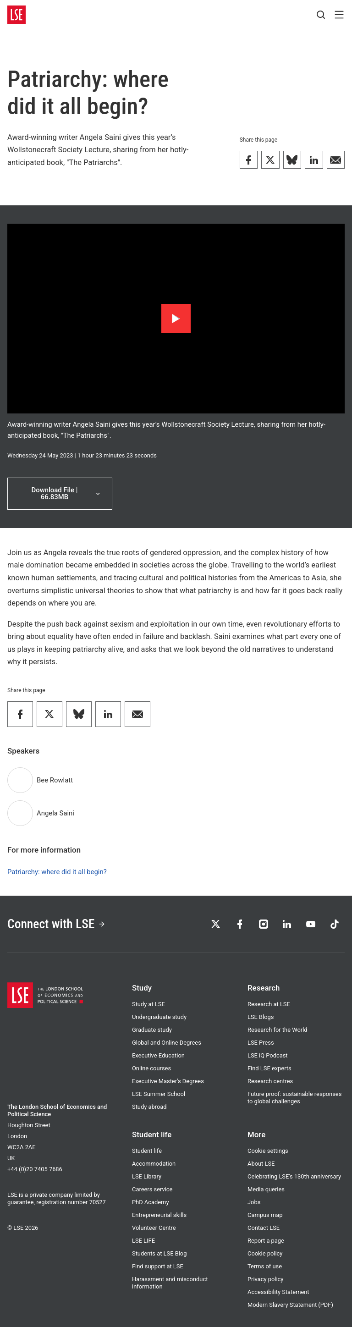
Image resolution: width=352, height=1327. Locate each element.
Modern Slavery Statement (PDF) (290, 1304)
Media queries (266, 1189)
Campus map (265, 1214)
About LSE (261, 1163)
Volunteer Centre (154, 1227)
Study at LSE (148, 1004)
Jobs (254, 1202)
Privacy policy (265, 1279)
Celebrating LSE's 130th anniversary (294, 1176)
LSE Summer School (158, 1093)
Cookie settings (268, 1150)
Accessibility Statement (278, 1291)
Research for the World (278, 1029)
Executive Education (158, 1055)
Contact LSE (264, 1227)
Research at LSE (269, 1004)
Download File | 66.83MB (67, 493)
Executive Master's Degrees (168, 1081)
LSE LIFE (143, 1240)
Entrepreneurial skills (159, 1214)
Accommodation (154, 1163)
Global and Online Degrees (166, 1042)
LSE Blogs (261, 1016)
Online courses (151, 1068)
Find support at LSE (157, 1266)
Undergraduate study (159, 1016)
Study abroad (149, 1106)
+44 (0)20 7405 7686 (34, 1169)
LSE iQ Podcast (268, 1055)
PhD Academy (150, 1202)
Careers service (152, 1189)
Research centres (270, 1081)
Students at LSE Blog (159, 1253)
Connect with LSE (56, 924)
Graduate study (152, 1029)
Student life (147, 1150)
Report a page (266, 1240)
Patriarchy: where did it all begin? (57, 872)
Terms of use (265, 1266)
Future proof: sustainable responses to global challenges (294, 1097)
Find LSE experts (270, 1068)
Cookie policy (265, 1253)
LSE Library (146, 1176)
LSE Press (261, 1042)
